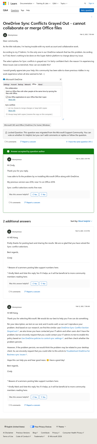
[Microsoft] (4, 3)
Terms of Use (8, 436)
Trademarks (38, 436)
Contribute (45, 432)
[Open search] (85, 3)
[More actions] (92, 17)
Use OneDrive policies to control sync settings (41, 338)
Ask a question (87, 10)
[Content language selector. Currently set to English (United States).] (14, 427)
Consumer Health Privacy (72, 432)
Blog (34, 432)
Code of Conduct (22, 436)
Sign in (91, 3)
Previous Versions (23, 432)
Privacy (55, 432)
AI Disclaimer (8, 432)
